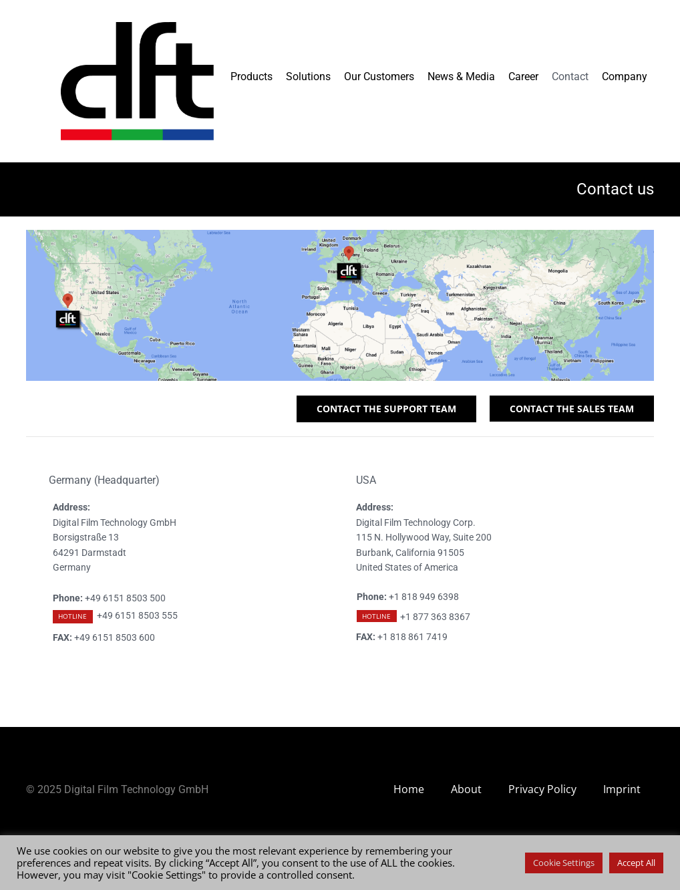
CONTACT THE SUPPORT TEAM (386, 408)
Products (251, 76)
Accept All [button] (636, 863)
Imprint (622, 789)
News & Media (461, 76)
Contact (570, 76)
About (466, 789)
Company (624, 76)
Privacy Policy (542, 789)
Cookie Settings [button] (563, 863)
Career (523, 76)
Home (408, 789)
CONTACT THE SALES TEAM (572, 408)
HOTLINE (72, 616)
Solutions (308, 76)
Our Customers (379, 76)
